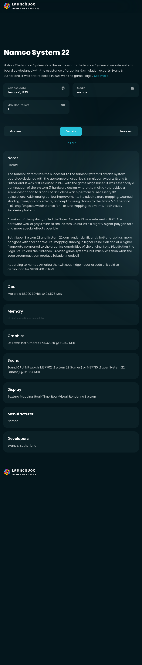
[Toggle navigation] (131, 6)
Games (15, 131)
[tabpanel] (71, 303)
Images (126, 131)
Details (71, 131)
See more (101, 76)
